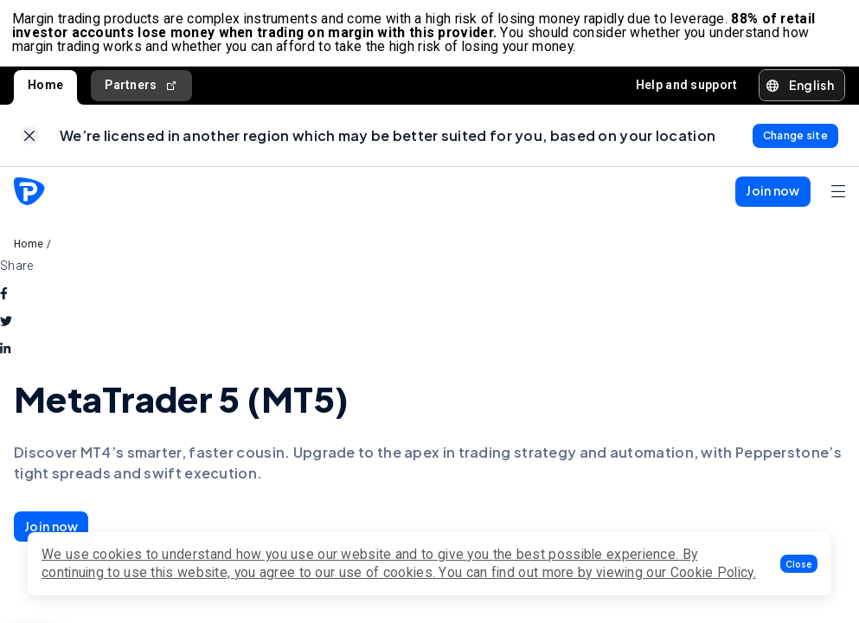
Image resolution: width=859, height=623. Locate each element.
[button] (798, 564)
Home (45, 88)
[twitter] (6, 329)
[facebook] (4, 301)
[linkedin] (5, 356)
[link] (30, 141)
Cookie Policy (711, 572)
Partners (141, 88)
